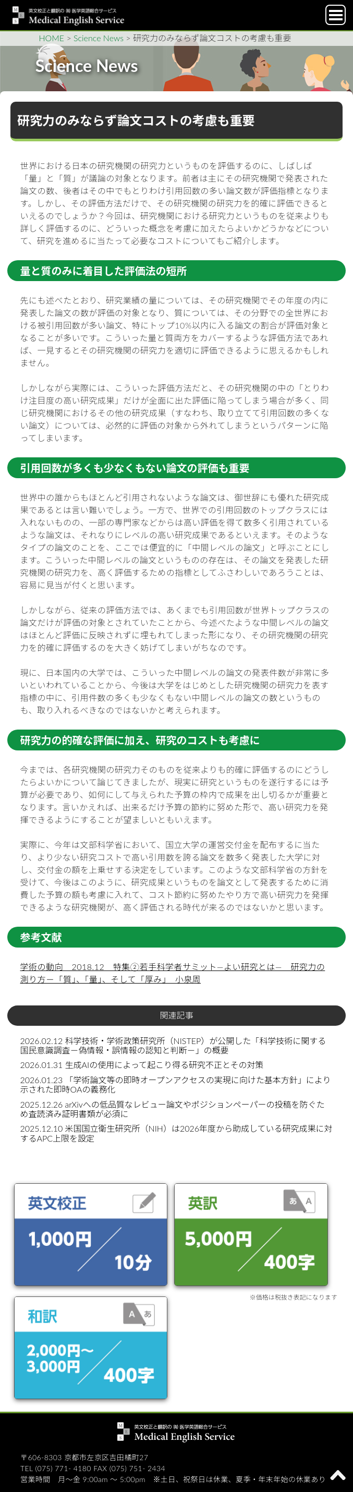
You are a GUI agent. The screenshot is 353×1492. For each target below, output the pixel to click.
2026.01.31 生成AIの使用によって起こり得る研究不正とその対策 (142, 1065)
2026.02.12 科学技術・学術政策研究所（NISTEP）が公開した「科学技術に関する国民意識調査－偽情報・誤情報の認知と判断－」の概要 (173, 1045)
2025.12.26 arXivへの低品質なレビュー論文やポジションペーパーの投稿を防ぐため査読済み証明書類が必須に (172, 1109)
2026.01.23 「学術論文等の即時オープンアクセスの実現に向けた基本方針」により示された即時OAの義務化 (175, 1084)
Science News (99, 38)
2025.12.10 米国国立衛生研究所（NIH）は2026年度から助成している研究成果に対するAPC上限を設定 (176, 1133)
